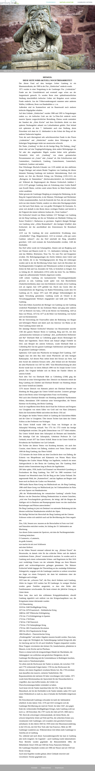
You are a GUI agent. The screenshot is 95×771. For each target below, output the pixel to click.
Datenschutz (46, 768)
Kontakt (34, 768)
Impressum (59, 768)
